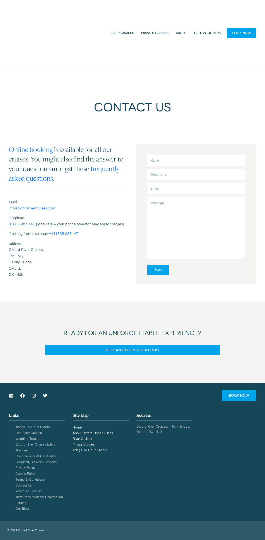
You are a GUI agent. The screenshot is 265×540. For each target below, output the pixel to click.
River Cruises (82, 439)
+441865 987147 (63, 233)
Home (77, 428)
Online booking (31, 149)
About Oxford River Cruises (93, 433)
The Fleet (22, 450)
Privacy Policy (25, 468)
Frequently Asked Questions (36, 462)
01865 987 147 (22, 224)
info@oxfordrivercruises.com (32, 208)
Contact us (23, 485)
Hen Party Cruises (28, 433)
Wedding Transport (29, 439)
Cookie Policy (25, 473)
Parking (20, 503)
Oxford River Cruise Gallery (35, 444)
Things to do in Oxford (32, 427)
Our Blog (22, 508)
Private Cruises (84, 445)
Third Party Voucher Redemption (39, 497)
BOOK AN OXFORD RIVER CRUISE (132, 350)
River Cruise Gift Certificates (35, 456)
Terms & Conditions (30, 479)
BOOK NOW (239, 395)
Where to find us (28, 491)
